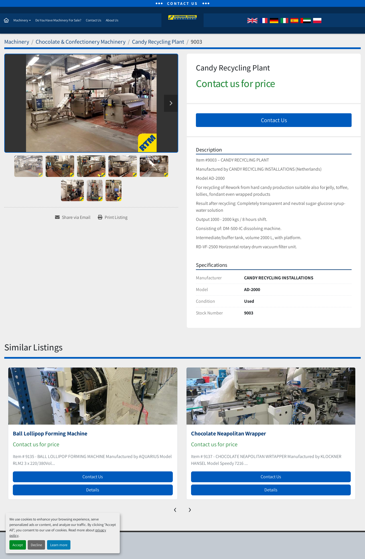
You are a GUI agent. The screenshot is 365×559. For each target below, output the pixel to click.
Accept (18, 544)
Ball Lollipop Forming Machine (50, 434)
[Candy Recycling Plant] (158, 42)
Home (6, 20)
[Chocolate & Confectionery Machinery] (80, 42)
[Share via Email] (72, 218)
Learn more (58, 544)
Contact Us (93, 20)
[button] (22, 20)
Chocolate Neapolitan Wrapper (228, 434)
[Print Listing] (112, 218)
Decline (36, 544)
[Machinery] (16, 42)
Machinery (20, 20)
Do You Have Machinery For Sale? (58, 20)
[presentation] (175, 509)
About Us (112, 20)
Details (92, 490)
